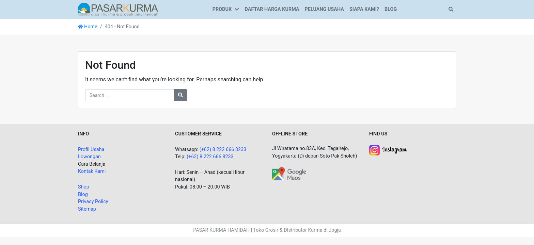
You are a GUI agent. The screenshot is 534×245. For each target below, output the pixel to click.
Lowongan (89, 157)
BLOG (390, 9)
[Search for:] (129, 95)
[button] (238, 9)
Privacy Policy (93, 202)
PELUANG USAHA (324, 9)
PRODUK (222, 9)
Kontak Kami (92, 171)
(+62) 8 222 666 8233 (223, 149)
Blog (83, 194)
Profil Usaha (91, 149)
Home (87, 27)
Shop (83, 187)
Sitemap (87, 209)
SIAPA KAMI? (364, 9)
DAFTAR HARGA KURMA (272, 9)
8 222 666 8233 (217, 157)
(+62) (193, 157)
